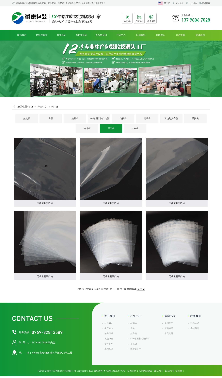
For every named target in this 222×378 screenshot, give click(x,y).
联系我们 (200, 35)
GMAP (169, 371)
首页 (31, 106)
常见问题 (169, 333)
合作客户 (108, 344)
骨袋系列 (61, 35)
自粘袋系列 (81, 35)
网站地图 (179, 3)
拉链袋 (26, 118)
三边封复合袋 (171, 118)
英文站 (167, 3)
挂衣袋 (135, 128)
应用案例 (140, 35)
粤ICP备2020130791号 (114, 371)
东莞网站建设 (145, 371)
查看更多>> (135, 349)
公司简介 (108, 323)
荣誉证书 (108, 333)
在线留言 (195, 328)
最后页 (130, 289)
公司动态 (169, 323)
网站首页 (21, 35)
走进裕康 (180, 35)
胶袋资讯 (169, 328)
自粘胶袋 (42, 3)
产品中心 (120, 35)
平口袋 (54, 106)
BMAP (158, 371)
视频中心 (108, 338)
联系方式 (195, 323)
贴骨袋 (74, 118)
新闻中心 (160, 35)
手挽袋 (195, 118)
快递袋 (87, 128)
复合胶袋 (52, 3)
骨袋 (51, 118)
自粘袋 (123, 118)
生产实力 (108, 328)
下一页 (123, 289)
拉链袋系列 (41, 35)
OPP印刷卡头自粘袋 (99, 118)
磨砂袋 (147, 118)
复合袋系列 (101, 35)
